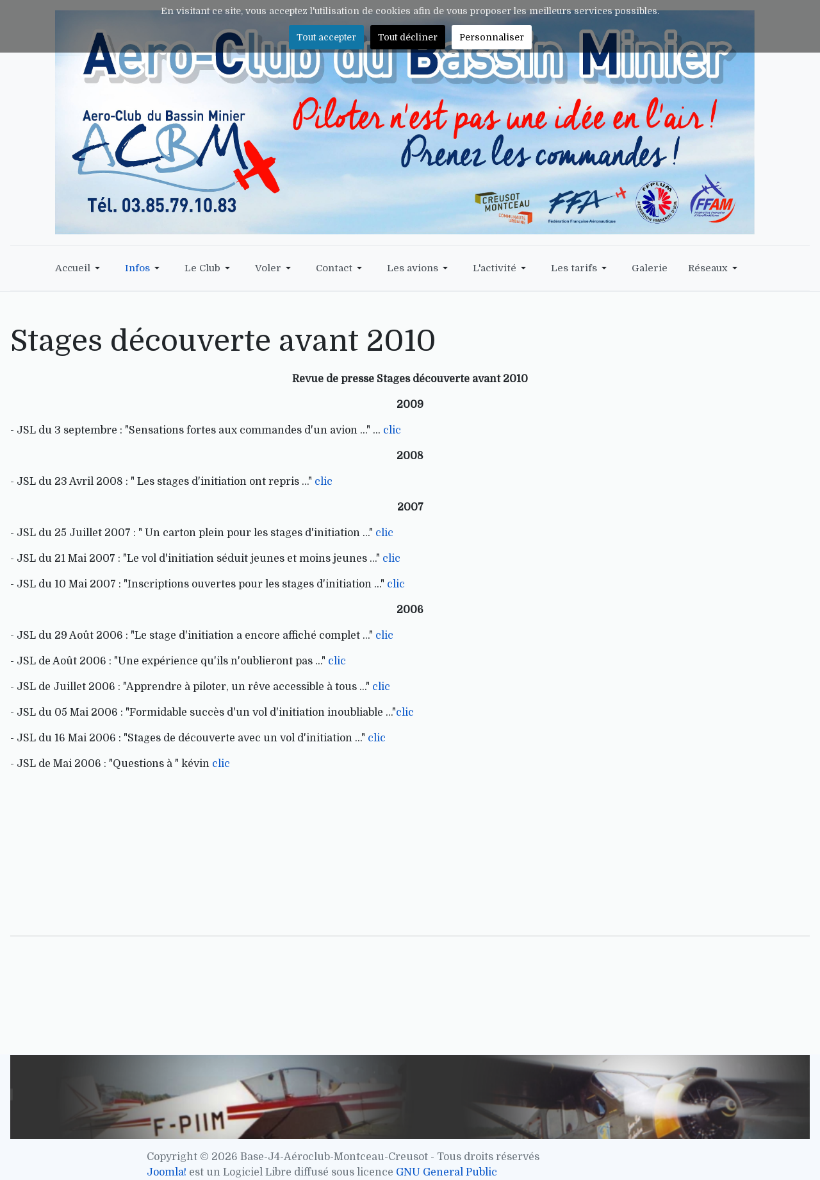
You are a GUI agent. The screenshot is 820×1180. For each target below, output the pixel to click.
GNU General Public (446, 1172)
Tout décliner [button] (408, 37)
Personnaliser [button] (491, 37)
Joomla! (166, 1172)
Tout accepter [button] (326, 37)
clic (392, 430)
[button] (79, 268)
